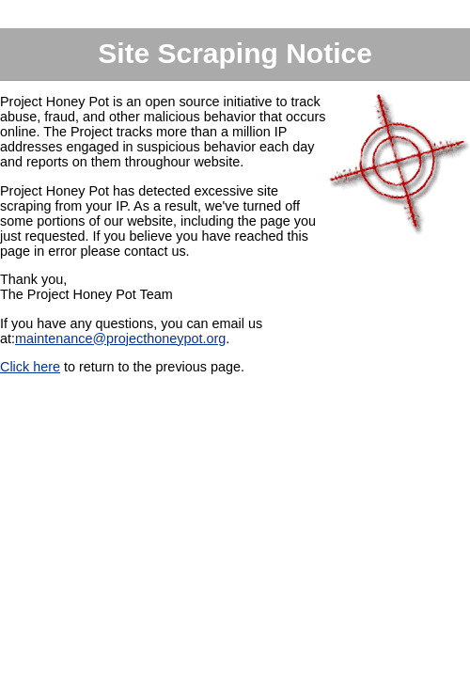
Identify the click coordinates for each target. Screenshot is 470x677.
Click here (30, 366)
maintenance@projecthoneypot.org (120, 338)
